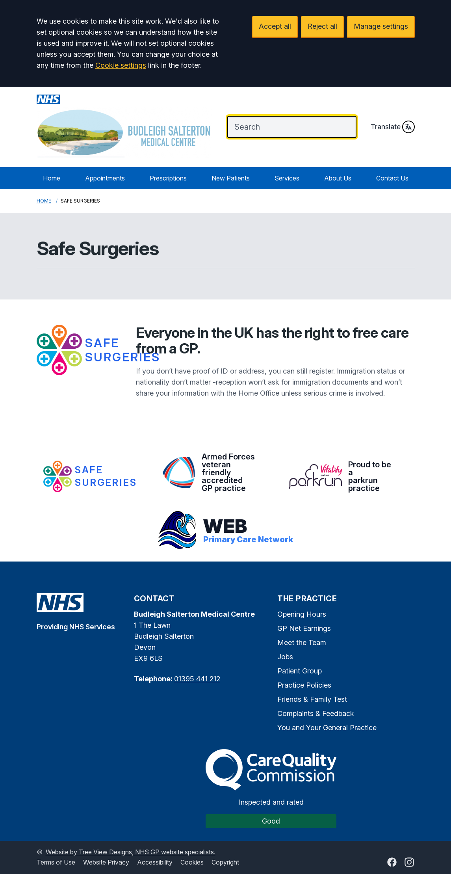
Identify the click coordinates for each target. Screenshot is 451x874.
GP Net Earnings (304, 628)
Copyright (225, 862)
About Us (337, 178)
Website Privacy (106, 862)
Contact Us (392, 178)
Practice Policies (304, 685)
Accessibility (155, 862)
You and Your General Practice (327, 727)
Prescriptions (168, 178)
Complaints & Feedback (315, 713)
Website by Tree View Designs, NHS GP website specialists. (130, 852)
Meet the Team (301, 642)
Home (51, 178)
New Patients (231, 178)
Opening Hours (301, 614)
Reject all (322, 26)
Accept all (275, 26)
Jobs (285, 657)
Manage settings (381, 26)
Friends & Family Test (312, 699)
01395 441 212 (197, 679)
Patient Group (299, 671)
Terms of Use (56, 862)
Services (287, 178)
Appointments (105, 178)
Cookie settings (120, 65)
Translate (393, 127)
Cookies (192, 862)
